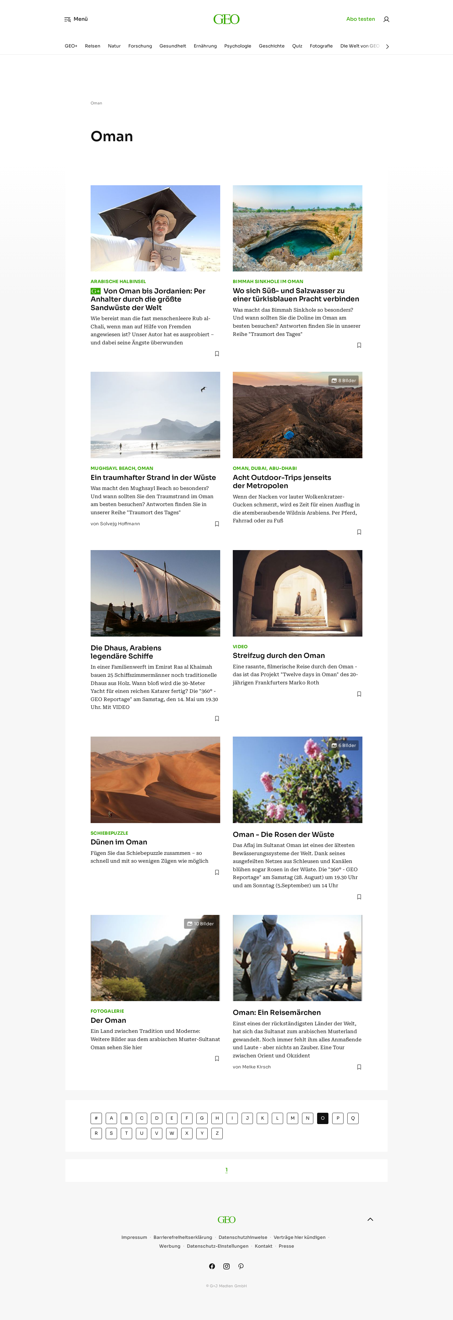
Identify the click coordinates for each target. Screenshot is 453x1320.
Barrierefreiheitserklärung (183, 1237)
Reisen (92, 46)
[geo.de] (226, 19)
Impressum (134, 1237)
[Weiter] (388, 47)
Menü (76, 19)
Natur (114, 46)
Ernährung (205, 46)
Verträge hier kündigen (300, 1237)
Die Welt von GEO (360, 46)
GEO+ (71, 46)
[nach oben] (370, 1219)
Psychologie (237, 46)
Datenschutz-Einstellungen (218, 1246)
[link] (386, 19)
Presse (286, 1246)
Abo (360, 19)
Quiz (297, 46)
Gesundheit (172, 46)
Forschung (140, 46)
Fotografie (321, 46)
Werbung (170, 1246)
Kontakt (263, 1246)
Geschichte (272, 46)
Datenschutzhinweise (243, 1237)
